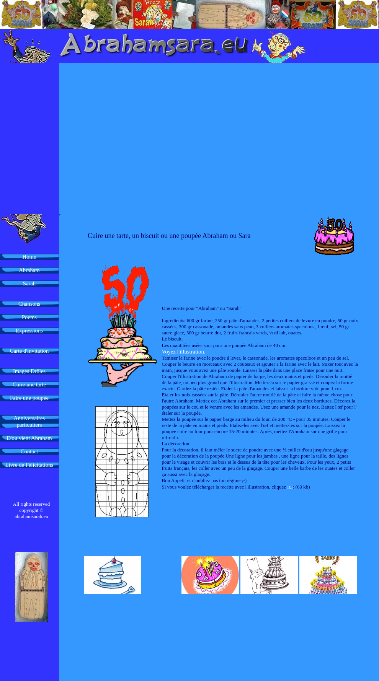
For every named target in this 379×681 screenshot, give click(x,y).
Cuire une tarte (29, 384)
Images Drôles (29, 371)
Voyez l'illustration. (184, 352)
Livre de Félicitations (29, 465)
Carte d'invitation (29, 351)
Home (29, 257)
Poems (29, 317)
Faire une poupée (29, 398)
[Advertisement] (72, 138)
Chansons (29, 304)
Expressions (29, 330)
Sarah (29, 283)
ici (290, 487)
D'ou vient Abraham (29, 438)
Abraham (29, 270)
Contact (29, 451)
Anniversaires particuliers (29, 421)
